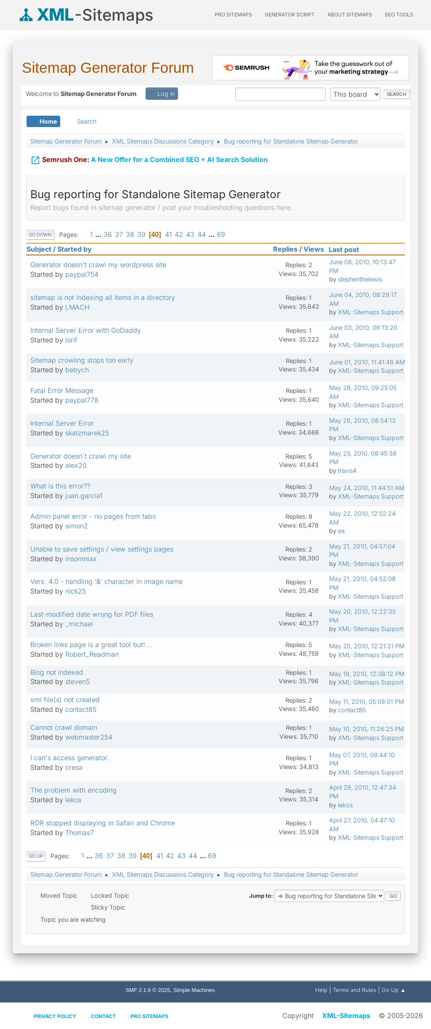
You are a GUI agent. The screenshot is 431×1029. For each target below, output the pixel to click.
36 (108, 234)
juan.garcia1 (83, 495)
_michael (79, 624)
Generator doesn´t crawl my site (80, 456)
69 (221, 234)
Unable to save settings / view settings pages (101, 549)
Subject (39, 249)
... (99, 234)
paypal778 (81, 400)
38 (130, 234)
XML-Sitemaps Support (370, 312)
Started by (74, 249)
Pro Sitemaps (149, 1016)
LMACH (77, 307)
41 (168, 234)
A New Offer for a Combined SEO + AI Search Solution (149, 159)
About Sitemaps (349, 14)
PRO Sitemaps (233, 14)
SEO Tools (399, 14)
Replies (285, 249)
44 (201, 234)
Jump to (260, 895)
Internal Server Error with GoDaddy (85, 330)
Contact (103, 1016)
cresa (73, 767)
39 (141, 234)
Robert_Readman (92, 654)
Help (321, 990)
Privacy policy (55, 1016)
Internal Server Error (62, 423)
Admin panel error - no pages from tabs (93, 516)
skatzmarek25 (87, 433)
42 (179, 234)
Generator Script (290, 14)
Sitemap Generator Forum (108, 67)
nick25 (75, 591)
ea (341, 530)
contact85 (80, 709)
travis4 (347, 470)
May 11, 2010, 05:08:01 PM (366, 701)
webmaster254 (88, 737)
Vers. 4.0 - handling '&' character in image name (106, 581)
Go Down (40, 235)
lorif (71, 340)
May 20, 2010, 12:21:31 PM (366, 646)
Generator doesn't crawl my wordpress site (98, 264)
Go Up (36, 856)
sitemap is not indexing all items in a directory (102, 297)
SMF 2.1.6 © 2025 (148, 990)
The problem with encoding (73, 790)
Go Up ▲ (394, 990)
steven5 (77, 681)
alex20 (76, 465)
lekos (73, 800)
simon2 (76, 526)
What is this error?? (60, 486)
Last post (348, 249)
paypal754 (81, 274)
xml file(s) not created (65, 699)
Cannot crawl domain (63, 727)
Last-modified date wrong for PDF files (91, 614)
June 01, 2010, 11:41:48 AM (367, 362)
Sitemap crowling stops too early (81, 360)
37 (119, 234)
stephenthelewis (360, 279)
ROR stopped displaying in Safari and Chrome (102, 823)
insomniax (81, 558)
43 (190, 234)
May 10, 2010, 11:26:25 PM (366, 728)
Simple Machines (194, 990)
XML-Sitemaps (346, 1015)
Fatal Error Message (61, 390)
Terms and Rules (354, 990)
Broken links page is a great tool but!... (91, 644)
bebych (77, 370)
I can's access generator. (69, 757)
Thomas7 (79, 832)
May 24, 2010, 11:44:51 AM (366, 487)
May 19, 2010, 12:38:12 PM (366, 673)
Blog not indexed (56, 672)
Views (313, 249)
